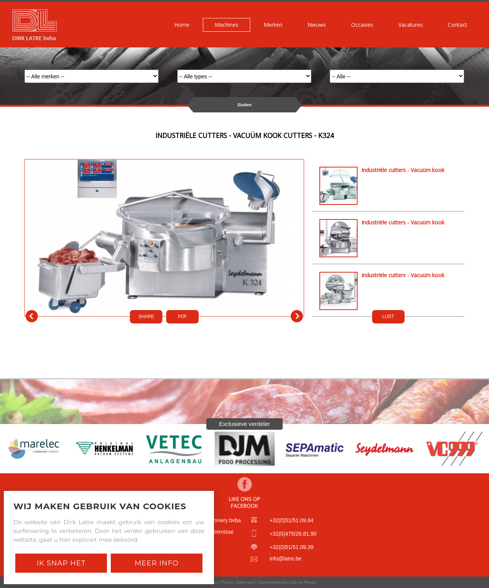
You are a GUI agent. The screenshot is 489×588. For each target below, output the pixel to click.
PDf (182, 316)
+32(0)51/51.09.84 (292, 520)
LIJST (388, 316)
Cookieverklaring (272, 582)
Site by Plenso (303, 582)
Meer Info (156, 563)
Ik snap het (61, 563)
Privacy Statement (238, 582)
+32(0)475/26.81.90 (293, 534)
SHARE (146, 316)
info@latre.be (285, 559)
